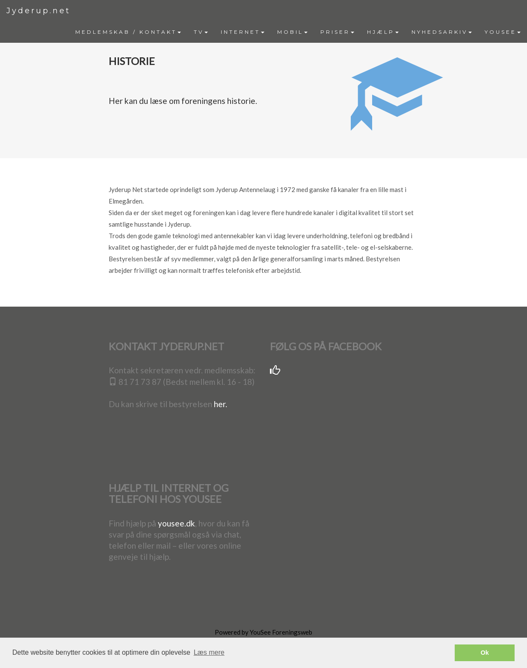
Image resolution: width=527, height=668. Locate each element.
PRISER (337, 32)
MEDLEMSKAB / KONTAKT (128, 32)
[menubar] (298, 32)
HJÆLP (383, 32)
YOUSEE (503, 32)
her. (220, 404)
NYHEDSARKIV (442, 32)
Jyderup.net (38, 10)
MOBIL (292, 32)
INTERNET (242, 32)
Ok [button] (485, 652)
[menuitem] (128, 32)
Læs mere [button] (209, 652)
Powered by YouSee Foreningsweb (263, 632)
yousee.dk (176, 523)
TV (201, 32)
